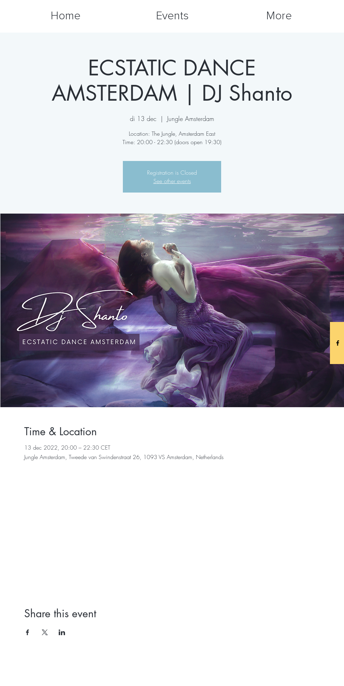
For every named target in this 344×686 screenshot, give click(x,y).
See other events (172, 181)
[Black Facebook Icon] (337, 343)
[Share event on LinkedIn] (62, 632)
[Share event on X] (44, 632)
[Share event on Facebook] (27, 632)
